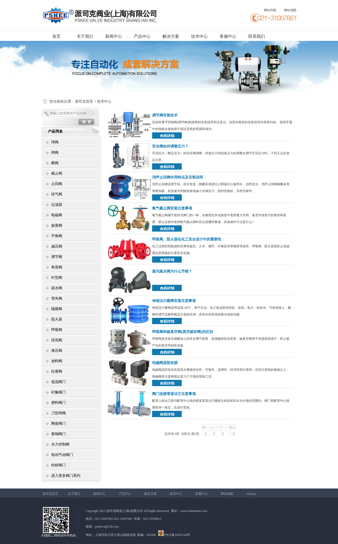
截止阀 (56, 173)
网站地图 (290, 10)
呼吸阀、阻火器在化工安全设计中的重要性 (186, 239)
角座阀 (56, 267)
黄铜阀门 (58, 434)
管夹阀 (56, 298)
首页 (56, 36)
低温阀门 (58, 382)
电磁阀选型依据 (165, 363)
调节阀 (56, 257)
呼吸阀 (56, 330)
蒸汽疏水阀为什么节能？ (172, 271)
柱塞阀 (56, 371)
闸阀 (54, 152)
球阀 (54, 142)
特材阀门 (58, 465)
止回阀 (56, 184)
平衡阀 (56, 236)
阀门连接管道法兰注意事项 (174, 394)
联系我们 (256, 36)
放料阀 (56, 361)
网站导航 (270, 10)
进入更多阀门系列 (65, 476)
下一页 (223, 428)
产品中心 (142, 36)
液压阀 (56, 351)
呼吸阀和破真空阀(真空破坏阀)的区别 (182, 332)
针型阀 (56, 278)
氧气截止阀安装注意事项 (172, 208)
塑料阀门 (58, 403)
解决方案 (170, 36)
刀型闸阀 (58, 413)
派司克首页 (84, 101)
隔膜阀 (56, 309)
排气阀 (56, 194)
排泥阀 (56, 340)
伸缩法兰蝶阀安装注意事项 (174, 301)
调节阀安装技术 (165, 115)
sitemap (251, 494)
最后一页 (232, 428)
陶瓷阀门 (58, 423)
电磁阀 (56, 215)
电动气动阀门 (62, 455)
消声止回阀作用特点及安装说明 (177, 177)
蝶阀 (54, 163)
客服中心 (228, 36)
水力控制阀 (60, 444)
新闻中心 (113, 36)
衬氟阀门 (58, 392)
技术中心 (199, 36)
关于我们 (85, 36)
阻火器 (56, 319)
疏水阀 (56, 288)
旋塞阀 (56, 225)
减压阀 (56, 246)
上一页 (214, 428)
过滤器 (56, 205)
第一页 (206, 428)
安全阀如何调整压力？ (170, 146)
